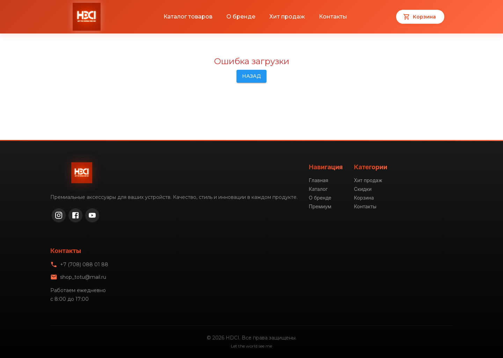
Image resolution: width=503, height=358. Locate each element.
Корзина (364, 198)
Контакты (333, 16)
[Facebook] (75, 215)
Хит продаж (287, 16)
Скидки (363, 189)
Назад (251, 76)
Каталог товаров (187, 16)
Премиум (320, 206)
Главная (318, 180)
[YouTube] (92, 215)
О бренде (240, 16)
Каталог (318, 189)
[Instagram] (59, 215)
